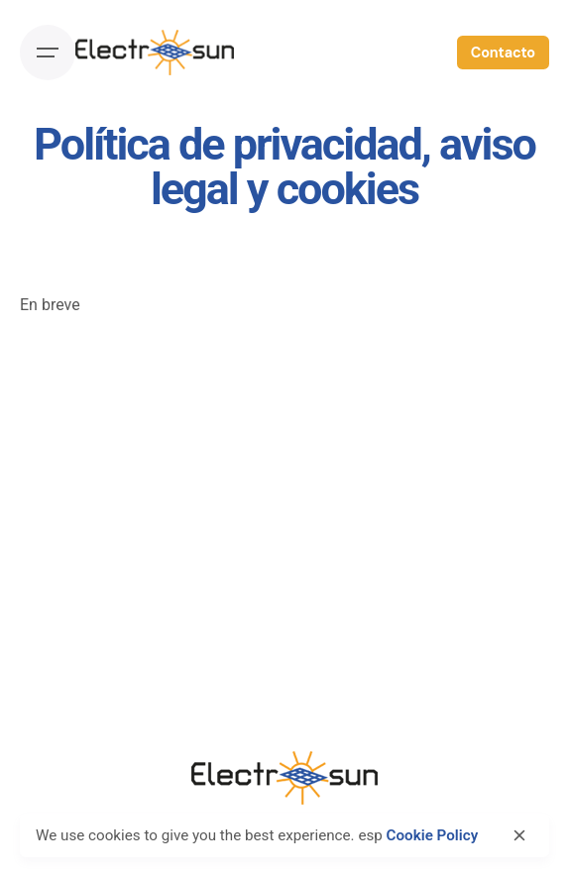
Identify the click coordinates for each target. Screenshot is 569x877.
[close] (519, 835)
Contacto (503, 52)
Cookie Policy (433, 835)
